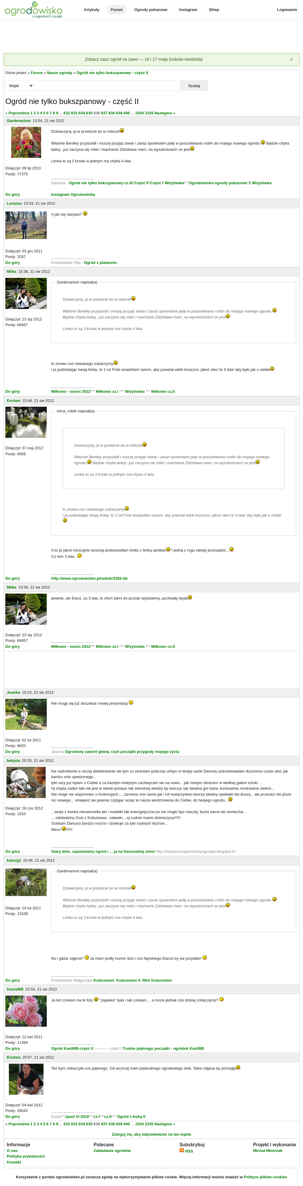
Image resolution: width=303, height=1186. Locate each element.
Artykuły (91, 9)
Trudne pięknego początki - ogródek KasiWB (163, 1048)
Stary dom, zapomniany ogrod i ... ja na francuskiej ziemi (103, 851)
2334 (139, 113)
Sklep (214, 9)
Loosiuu (14, 203)
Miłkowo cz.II (162, 391)
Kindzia (13, 1057)
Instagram (188, 9)
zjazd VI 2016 (77, 1116)
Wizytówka (174, 183)
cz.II (108, 1116)
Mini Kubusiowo (157, 980)
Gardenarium (19, 120)
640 (126, 113)
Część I (156, 183)
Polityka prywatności (26, 1156)
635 (89, 113)
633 (74, 113)
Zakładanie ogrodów (112, 1150)
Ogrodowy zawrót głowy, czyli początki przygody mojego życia (122, 751)
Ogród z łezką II (131, 1116)
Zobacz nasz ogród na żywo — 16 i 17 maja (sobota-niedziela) (144, 59)
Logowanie (287, 9)
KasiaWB (15, 989)
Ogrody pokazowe (150, 9)
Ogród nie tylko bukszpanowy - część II (112, 72)
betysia (13, 760)
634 (81, 113)
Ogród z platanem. (100, 262)
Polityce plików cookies (265, 1177)
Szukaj (194, 86)
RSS (186, 1151)
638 (112, 113)
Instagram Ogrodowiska (73, 194)
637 (104, 113)
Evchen (13, 400)
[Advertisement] (151, 36)
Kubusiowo (104, 980)
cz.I (97, 1116)
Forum (117, 9)
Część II (141, 183)
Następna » (164, 113)
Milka (12, 271)
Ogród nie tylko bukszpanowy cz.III (101, 183)
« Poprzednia (17, 113)
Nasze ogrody (59, 72)
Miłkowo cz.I (107, 391)
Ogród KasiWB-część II (72, 1048)
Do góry (12, 194)
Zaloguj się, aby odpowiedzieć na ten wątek (151, 1134)
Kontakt (14, 1162)
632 (67, 113)
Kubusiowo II (128, 980)
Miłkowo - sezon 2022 (70, 391)
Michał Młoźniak (267, 1150)
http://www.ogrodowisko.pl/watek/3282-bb (89, 578)
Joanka (13, 692)
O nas (12, 1150)
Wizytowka (135, 391)
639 (119, 113)
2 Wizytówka (260, 183)
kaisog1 (14, 860)
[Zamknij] (291, 59)
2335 (149, 113)
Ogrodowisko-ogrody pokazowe (218, 183)
